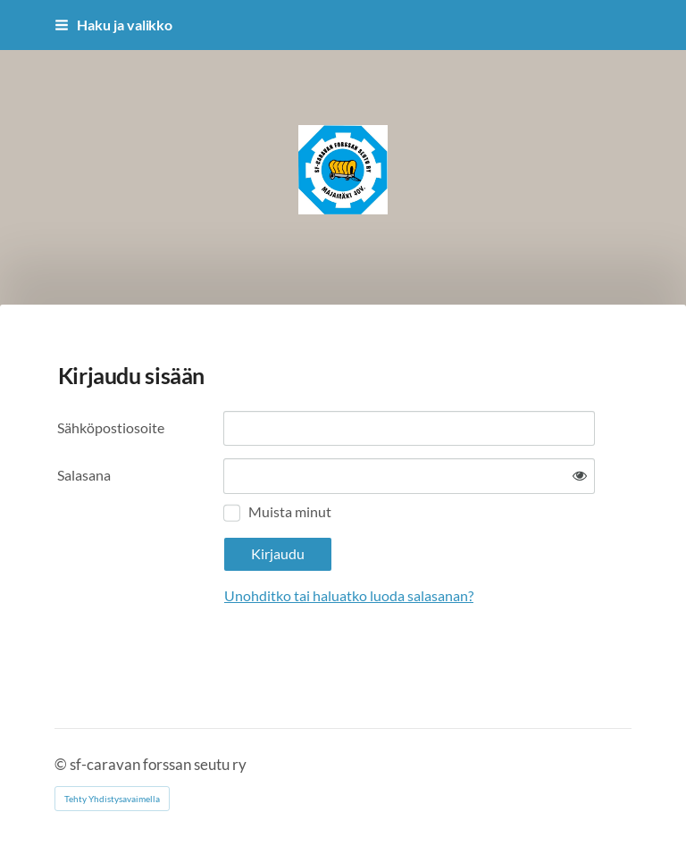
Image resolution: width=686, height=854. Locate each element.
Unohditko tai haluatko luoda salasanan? (348, 596)
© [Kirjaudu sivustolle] (62, 765)
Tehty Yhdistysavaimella (112, 798)
